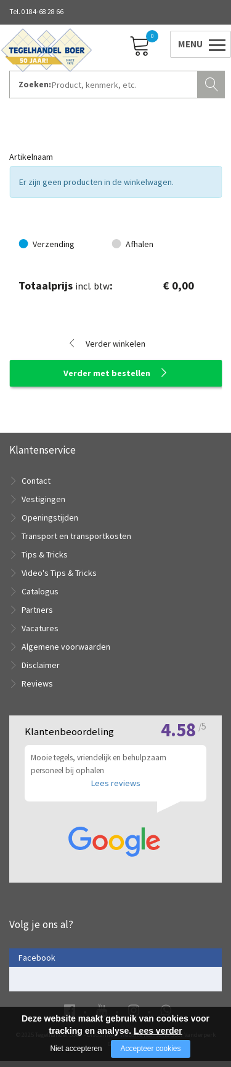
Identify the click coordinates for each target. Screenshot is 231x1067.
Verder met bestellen (106, 373)
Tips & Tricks (45, 554)
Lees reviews (116, 789)
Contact (36, 480)
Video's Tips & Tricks (59, 572)
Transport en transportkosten (76, 535)
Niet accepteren (76, 1048)
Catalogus (40, 591)
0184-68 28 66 (42, 11)
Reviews (37, 683)
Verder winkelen (115, 343)
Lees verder (158, 1031)
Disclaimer (41, 665)
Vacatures (40, 628)
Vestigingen (43, 499)
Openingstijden (50, 517)
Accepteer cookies (150, 1048)
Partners (37, 609)
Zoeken (212, 83)
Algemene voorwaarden (66, 646)
